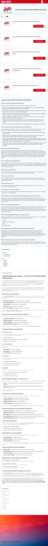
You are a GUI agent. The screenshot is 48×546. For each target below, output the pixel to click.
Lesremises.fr (41, 522)
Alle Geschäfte (29, 525)
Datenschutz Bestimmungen (6, 535)
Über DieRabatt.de (5, 525)
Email (16, 30)
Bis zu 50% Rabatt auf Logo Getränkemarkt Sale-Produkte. (26, 36)
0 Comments (43, 30)
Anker (3, 497)
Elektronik (16, 529)
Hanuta (3, 493)
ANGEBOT (39, 41)
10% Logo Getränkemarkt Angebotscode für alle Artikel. (26, 21)
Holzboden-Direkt (5, 503)
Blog (3, 530)
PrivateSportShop (5, 491)
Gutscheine (16, 522)
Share (12, 30)
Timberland (4, 508)
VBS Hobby (4, 505)
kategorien (28, 522)
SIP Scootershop (5, 499)
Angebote (16, 525)
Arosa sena (4, 507)
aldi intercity (4, 501)
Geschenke (16, 527)
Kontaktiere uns (6, 532)
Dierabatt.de (41, 525)
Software (16, 531)
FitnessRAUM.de (5, 495)
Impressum (5, 528)
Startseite (4, 522)
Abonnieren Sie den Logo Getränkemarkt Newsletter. (25, 85)
